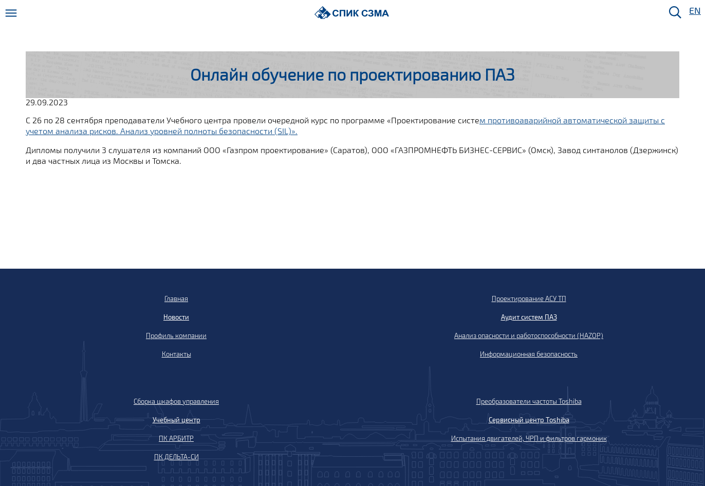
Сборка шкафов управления (176, 401)
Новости (176, 317)
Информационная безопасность (529, 354)
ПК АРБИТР (176, 438)
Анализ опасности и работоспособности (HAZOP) (528, 335)
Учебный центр (176, 420)
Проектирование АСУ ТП (529, 298)
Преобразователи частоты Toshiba (529, 401)
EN (694, 11)
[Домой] (351, 12)
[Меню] (11, 13)
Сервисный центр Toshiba (529, 420)
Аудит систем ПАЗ (529, 317)
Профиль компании (176, 335)
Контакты (176, 354)
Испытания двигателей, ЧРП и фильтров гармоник (529, 438)
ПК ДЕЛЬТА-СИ (176, 457)
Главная (176, 298)
